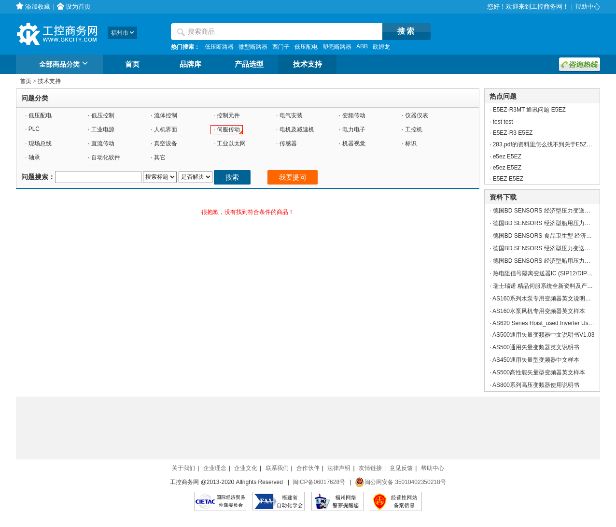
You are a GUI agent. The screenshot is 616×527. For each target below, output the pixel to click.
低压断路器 (219, 46)
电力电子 (353, 129)
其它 (160, 157)
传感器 (288, 143)
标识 (411, 143)
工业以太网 (231, 143)
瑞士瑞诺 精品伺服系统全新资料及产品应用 (548, 286)
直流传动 (102, 143)
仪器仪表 (416, 115)
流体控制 (165, 115)
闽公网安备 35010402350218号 (400, 482)
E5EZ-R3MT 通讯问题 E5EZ (529, 109)
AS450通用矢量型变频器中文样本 (535, 359)
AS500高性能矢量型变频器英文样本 (538, 372)
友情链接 (370, 468)
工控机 (413, 129)
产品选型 (249, 64)
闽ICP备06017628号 (319, 482)
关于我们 (183, 468)
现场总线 (40, 143)
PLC (34, 129)
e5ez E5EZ (507, 156)
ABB (362, 46)
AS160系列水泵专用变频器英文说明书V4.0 (547, 298)
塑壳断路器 (336, 46)
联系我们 (277, 468)
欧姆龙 (381, 46)
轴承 (34, 157)
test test (503, 121)
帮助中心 (587, 6)
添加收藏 (37, 6)
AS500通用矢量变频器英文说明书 (535, 347)
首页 (132, 64)
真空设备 (165, 143)
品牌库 (190, 64)
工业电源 (102, 129)
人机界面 (165, 129)
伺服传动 (228, 129)
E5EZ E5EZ (508, 178)
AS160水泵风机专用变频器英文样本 (538, 311)
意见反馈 (401, 468)
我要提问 (292, 177)
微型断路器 (252, 46)
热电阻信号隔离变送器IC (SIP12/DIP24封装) (550, 273)
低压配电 (306, 46)
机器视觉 (353, 143)
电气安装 (291, 115)
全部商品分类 (65, 65)
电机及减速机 (297, 129)
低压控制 (102, 115)
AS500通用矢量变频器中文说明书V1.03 (543, 334)
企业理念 (214, 468)
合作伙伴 (308, 468)
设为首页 (78, 6)
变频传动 (353, 115)
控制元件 (228, 115)
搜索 (232, 177)
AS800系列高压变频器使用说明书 (535, 385)
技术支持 (307, 64)
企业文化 (245, 468)
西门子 (281, 46)
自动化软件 (105, 157)
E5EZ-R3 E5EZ (513, 132)
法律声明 (338, 468)
